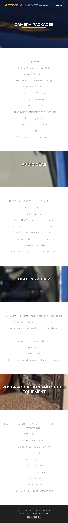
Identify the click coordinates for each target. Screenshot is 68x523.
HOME (20, 513)
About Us (36, 513)
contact (46, 513)
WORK (27, 513)
